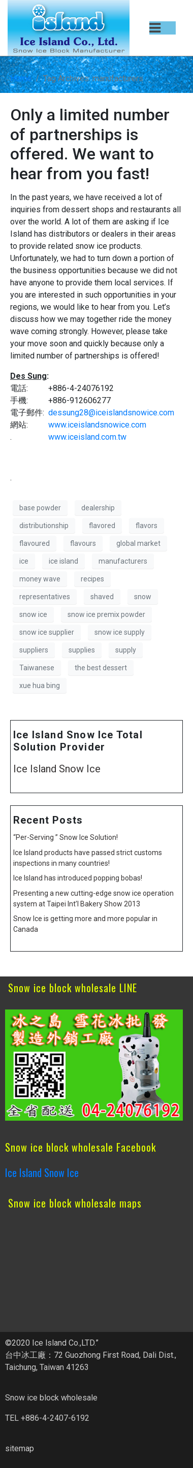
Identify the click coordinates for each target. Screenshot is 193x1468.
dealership (98, 508)
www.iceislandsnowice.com (97, 425)
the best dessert (101, 668)
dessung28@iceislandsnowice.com (111, 412)
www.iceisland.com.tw (87, 437)
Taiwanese (36, 668)
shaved (102, 597)
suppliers (33, 650)
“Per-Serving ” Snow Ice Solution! (65, 837)
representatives (44, 597)
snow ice (33, 614)
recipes (92, 579)
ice (23, 561)
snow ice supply (119, 632)
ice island (63, 561)
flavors (146, 525)
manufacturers (123, 561)
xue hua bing (39, 685)
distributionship (44, 525)
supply (125, 650)
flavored (102, 525)
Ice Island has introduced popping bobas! (77, 878)
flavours (83, 543)
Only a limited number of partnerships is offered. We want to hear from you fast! (90, 144)
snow (142, 597)
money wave (39, 579)
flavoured (34, 543)
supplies (82, 650)
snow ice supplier (46, 632)
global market (138, 543)
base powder (40, 508)
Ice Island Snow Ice (57, 769)
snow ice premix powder (106, 614)
